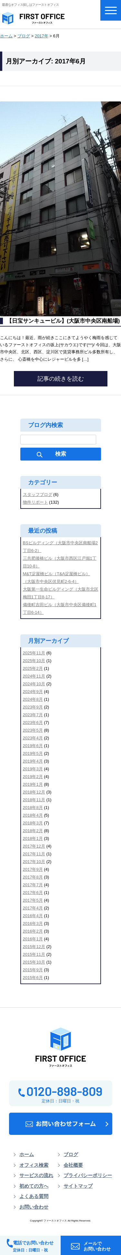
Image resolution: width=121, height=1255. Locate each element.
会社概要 (73, 1165)
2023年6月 (33, 722)
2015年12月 (34, 946)
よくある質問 (33, 1196)
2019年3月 (33, 768)
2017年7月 (33, 884)
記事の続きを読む (60, 379)
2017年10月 (34, 861)
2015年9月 (33, 969)
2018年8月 (33, 807)
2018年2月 (33, 830)
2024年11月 (34, 676)
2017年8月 (33, 877)
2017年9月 (33, 869)
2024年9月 (33, 691)
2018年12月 (34, 792)
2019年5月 (33, 753)
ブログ (23, 35)
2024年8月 (33, 699)
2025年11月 (34, 653)
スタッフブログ (37, 494)
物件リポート (35, 502)
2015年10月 (34, 962)
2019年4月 (33, 761)
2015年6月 (33, 977)
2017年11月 (34, 853)
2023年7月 (33, 714)
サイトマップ (78, 1186)
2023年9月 (33, 707)
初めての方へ (33, 1186)
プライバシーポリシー (88, 1175)
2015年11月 (34, 954)
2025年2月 (33, 668)
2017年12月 (34, 846)
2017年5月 (33, 900)
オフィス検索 (33, 1165)
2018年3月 (33, 823)
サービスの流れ (36, 1175)
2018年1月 (33, 838)
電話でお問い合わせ (30, 1245)
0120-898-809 (60, 1090)
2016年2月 (33, 931)
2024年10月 (34, 683)
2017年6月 (33, 892)
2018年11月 (34, 799)
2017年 (41, 35)
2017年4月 (33, 908)
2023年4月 (33, 738)
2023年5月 (33, 730)
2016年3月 (33, 923)
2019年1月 (33, 784)
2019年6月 (33, 745)
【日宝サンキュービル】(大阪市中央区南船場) (63, 321)
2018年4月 (33, 815)
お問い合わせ (33, 1207)
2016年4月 (33, 915)
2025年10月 (34, 660)
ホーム (6, 35)
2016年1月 (33, 938)
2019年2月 (33, 776)
